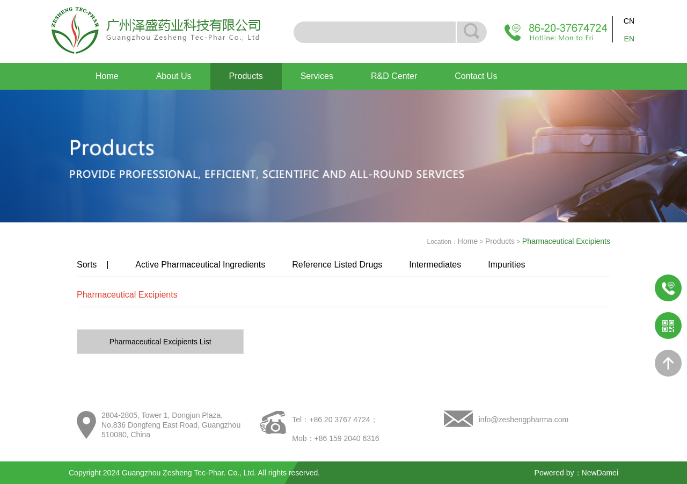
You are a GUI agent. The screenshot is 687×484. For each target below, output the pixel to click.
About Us (174, 76)
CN (629, 21)
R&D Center (394, 76)
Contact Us (476, 76)
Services (317, 76)
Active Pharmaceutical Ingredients (200, 264)
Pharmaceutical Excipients (127, 294)
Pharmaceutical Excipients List (160, 341)
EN (629, 38)
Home (107, 76)
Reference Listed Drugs (337, 264)
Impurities (506, 264)
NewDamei (600, 472)
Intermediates (435, 264)
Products (246, 76)
